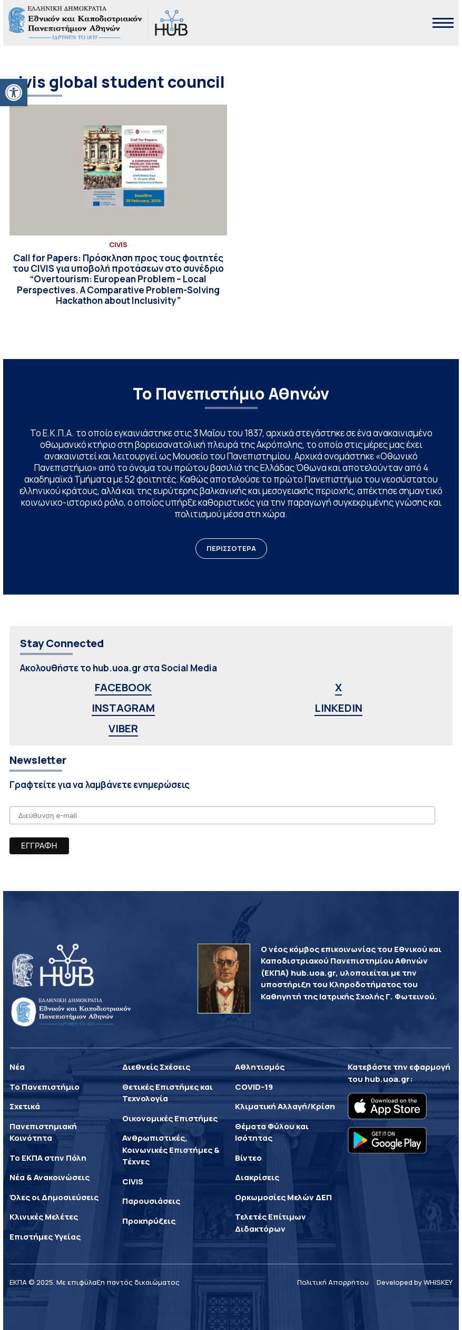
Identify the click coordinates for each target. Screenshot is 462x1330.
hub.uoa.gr (387, 1079)
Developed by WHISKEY (415, 1282)
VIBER (123, 728)
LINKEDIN (338, 708)
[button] (13, 92)
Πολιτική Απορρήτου (333, 1282)
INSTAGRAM (123, 708)
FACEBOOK (123, 687)
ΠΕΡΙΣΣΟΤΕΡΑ (231, 548)
